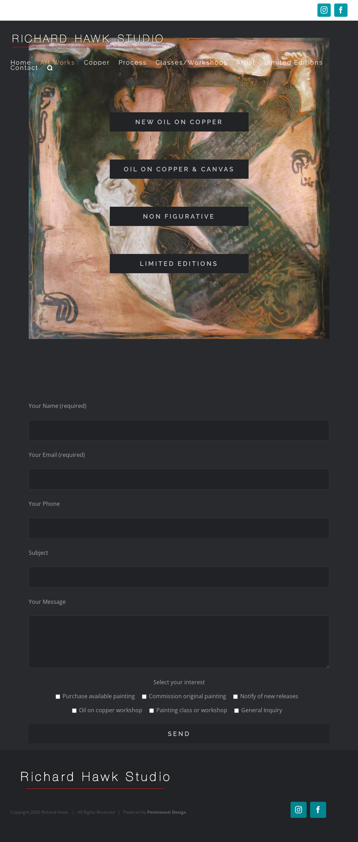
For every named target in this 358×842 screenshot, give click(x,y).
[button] (50, 67)
